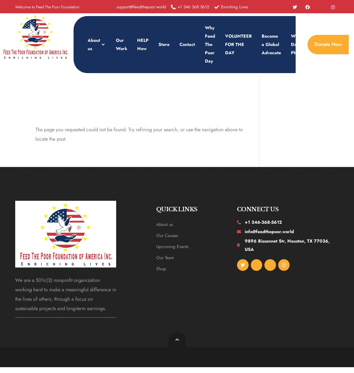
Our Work (121, 44)
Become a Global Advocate (271, 44)
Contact (187, 44)
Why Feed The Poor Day (210, 44)
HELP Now (143, 44)
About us (97, 44)
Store (164, 44)
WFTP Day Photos (297, 44)
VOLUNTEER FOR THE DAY (238, 44)
